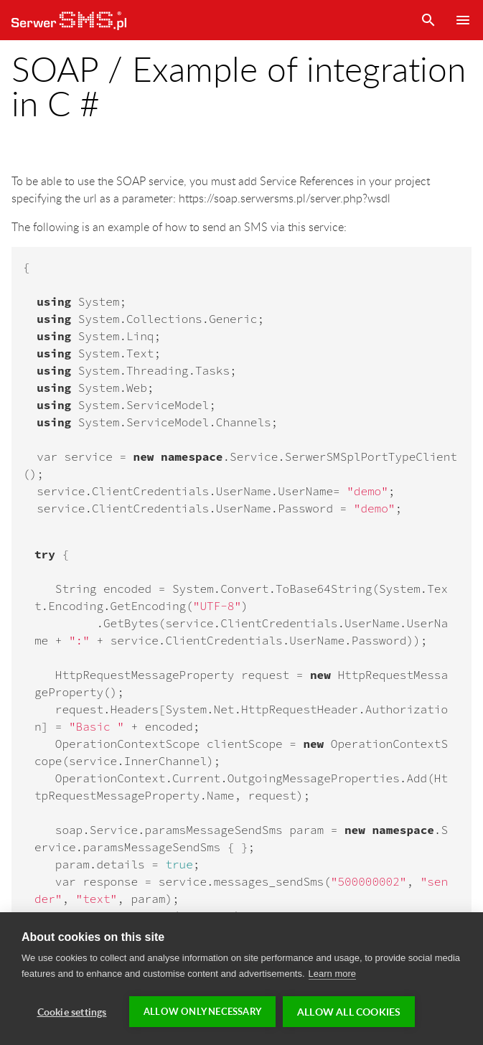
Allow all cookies (348, 1011)
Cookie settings (72, 1011)
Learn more (332, 973)
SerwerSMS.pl (69, 20)
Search (428, 20)
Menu (463, 20)
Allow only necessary (202, 1011)
